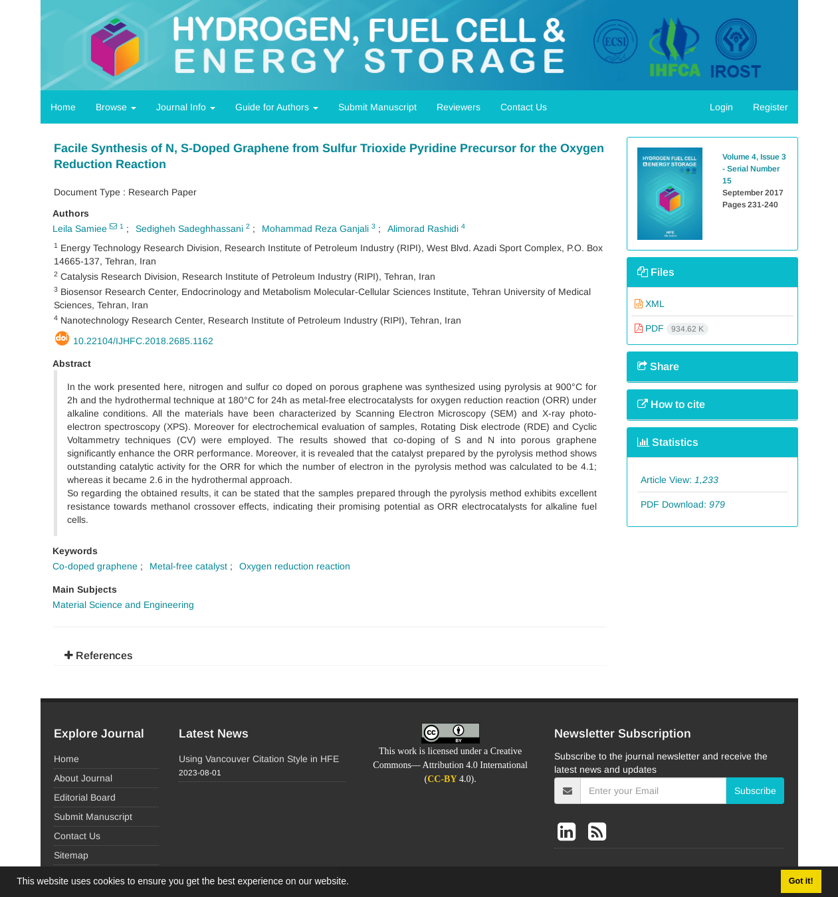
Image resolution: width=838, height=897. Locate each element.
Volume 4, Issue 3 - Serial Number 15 (754, 168)
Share (658, 366)
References (98, 655)
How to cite (671, 404)
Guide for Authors (276, 107)
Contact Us (523, 107)
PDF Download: (683, 504)
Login (721, 107)
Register (770, 107)
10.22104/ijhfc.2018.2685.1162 (143, 341)
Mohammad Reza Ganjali (315, 228)
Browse (116, 107)
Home (63, 107)
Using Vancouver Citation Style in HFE (259, 758)
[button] (354, 883)
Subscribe (755, 790)
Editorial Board (85, 797)
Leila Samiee (79, 228)
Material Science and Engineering (123, 604)
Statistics (667, 442)
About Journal (83, 778)
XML (650, 303)
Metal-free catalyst (188, 566)
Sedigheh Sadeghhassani (189, 228)
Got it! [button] (801, 881)
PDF (671, 328)
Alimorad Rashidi (423, 228)
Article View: (679, 479)
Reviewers (458, 107)
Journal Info (185, 107)
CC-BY (442, 779)
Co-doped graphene (95, 566)
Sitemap (71, 855)
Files (656, 272)
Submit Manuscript (377, 107)
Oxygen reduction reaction (294, 566)
